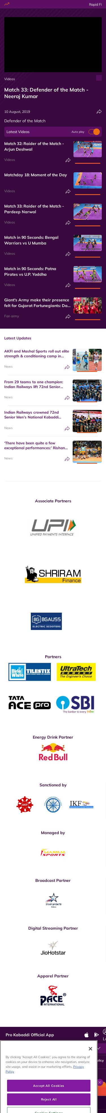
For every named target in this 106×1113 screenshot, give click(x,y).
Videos (9, 79)
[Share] (99, 111)
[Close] (90, 1064)
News (8, 366)
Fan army (11, 316)
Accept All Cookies (48, 1101)
